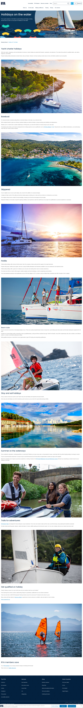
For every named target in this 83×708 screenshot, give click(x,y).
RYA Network (37, 3)
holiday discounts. (12, 668)
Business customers (45, 682)
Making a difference (39, 7)
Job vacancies (3, 685)
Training (46, 7)
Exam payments (24, 682)
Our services (57, 7)
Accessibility (30, 3)
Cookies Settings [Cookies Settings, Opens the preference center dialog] (55, 706)
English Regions (65, 691)
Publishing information (46, 694)
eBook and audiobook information (48, 688)
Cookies (2, 688)
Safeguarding (24, 694)
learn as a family (18, 597)
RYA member (6, 665)
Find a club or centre (25, 685)
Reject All (63, 706)
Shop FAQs (44, 685)
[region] (41, 706)
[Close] (81, 706)
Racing (51, 7)
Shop (51, 3)
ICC (53, 126)
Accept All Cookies (71, 706)
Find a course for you (5, 599)
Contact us (3, 682)
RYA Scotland (64, 688)
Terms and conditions (46, 691)
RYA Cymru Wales (65, 682)
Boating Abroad (4, 42)
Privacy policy (3, 694)
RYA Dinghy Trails (4, 523)
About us (25, 7)
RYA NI (63, 685)
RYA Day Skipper (47, 126)
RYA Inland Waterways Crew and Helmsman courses (47, 458)
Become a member (45, 3)
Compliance (3, 691)
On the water (31, 7)
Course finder (24, 688)
